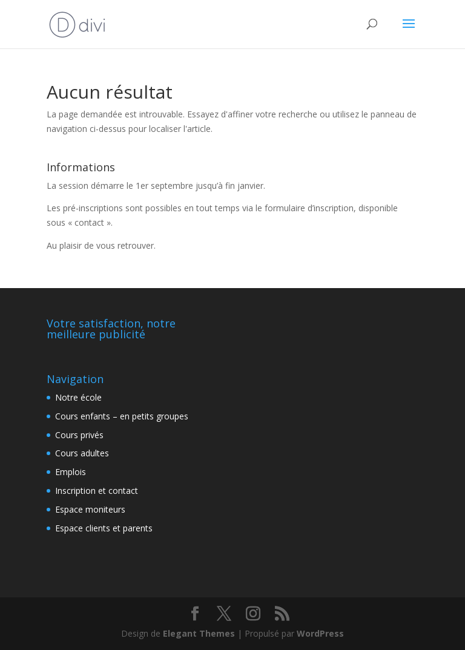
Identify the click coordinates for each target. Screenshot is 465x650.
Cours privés (79, 435)
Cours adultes (82, 453)
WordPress (320, 633)
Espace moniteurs (90, 509)
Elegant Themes (199, 633)
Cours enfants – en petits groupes (121, 416)
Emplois (70, 472)
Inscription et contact (96, 490)
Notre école (78, 397)
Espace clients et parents (104, 528)
